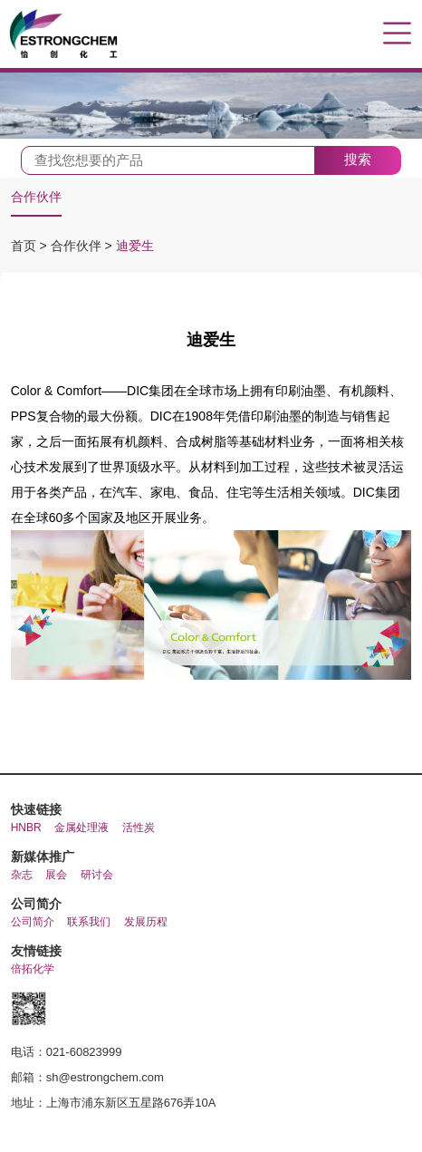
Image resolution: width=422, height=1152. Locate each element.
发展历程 (146, 921)
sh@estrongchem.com (105, 1077)
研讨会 (97, 874)
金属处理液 (81, 827)
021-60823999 (84, 1052)
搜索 (357, 159)
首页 (25, 245)
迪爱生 (135, 245)
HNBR (26, 827)
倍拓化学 (32, 969)
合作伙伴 (36, 196)
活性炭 (138, 827)
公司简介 (32, 921)
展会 (56, 874)
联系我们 (88, 921)
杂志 (22, 874)
